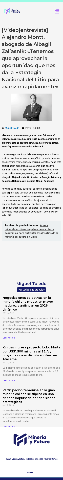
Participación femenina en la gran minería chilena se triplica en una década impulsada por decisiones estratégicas (29, 396)
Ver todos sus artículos (31, 289)
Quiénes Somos (50, 459)
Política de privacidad (34, 459)
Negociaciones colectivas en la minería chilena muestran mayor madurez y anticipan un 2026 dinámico (28, 303)
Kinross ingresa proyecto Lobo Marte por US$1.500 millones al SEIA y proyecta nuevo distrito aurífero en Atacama (31, 353)
